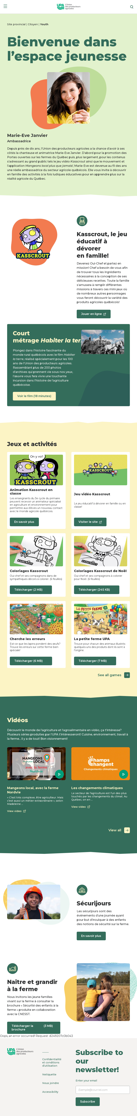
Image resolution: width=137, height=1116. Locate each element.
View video (17, 811)
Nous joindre (50, 1081)
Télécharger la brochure (34, 1027)
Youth (44, 24)
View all (119, 830)
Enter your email (103, 1092)
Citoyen (33, 24)
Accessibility (50, 1089)
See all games (114, 675)
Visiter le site (91, 523)
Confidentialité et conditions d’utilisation (51, 1062)
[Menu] (5, 7)
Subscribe (88, 1101)
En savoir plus (25, 522)
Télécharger (32, 590)
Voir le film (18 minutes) (35, 396)
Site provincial (16, 24)
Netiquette (49, 1073)
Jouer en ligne (94, 315)
